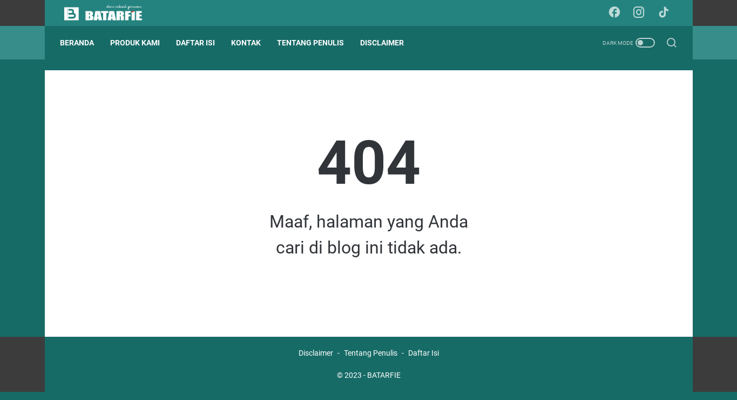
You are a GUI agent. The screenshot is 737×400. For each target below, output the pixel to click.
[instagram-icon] (641, 13)
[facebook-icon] (617, 13)
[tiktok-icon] (665, 13)
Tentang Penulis (370, 361)
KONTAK (250, 42)
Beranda (81, 42)
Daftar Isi (423, 361)
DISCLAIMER (386, 42)
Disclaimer (316, 361)
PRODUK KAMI (139, 42)
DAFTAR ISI (199, 42)
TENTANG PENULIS (314, 42)
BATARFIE (384, 383)
